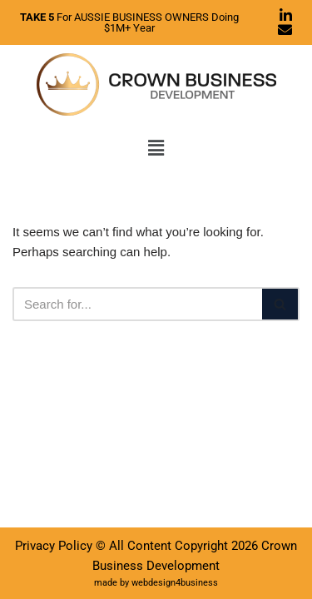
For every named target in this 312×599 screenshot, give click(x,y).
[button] (155, 148)
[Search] (137, 304)
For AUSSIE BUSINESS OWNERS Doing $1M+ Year (129, 22)
